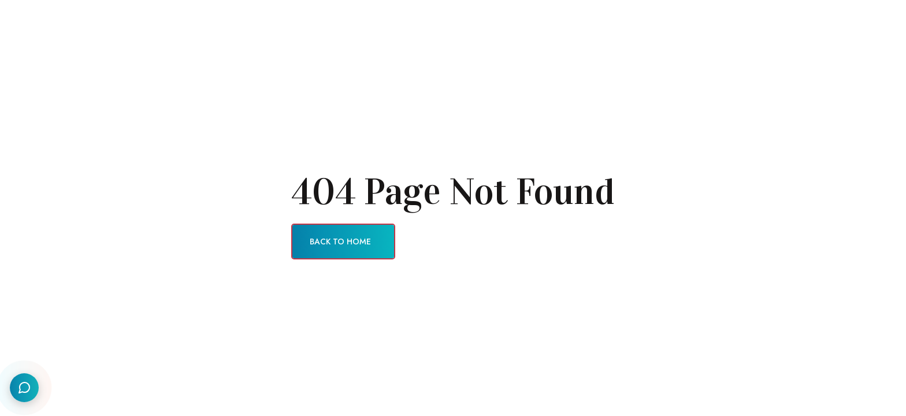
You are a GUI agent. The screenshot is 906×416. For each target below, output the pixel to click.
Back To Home (340, 241)
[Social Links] (24, 387)
